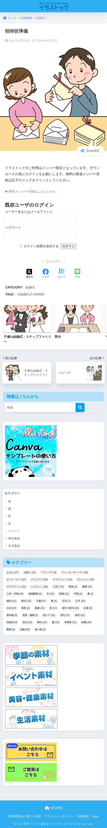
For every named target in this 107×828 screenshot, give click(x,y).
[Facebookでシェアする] (45, 273)
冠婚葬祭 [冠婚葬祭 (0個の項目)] (35, 593)
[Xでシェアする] (29, 273)
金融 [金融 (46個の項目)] (25, 629)
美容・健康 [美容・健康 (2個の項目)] (30, 615)
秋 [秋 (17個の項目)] (53, 608)
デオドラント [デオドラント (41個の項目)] (16, 586)
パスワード (13, 227)
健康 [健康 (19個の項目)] (87, 586)
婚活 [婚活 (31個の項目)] (11, 601)
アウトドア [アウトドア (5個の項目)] (48, 572)
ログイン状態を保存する (41, 246)
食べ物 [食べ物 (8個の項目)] (40, 629)
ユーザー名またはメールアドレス (29, 211)
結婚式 (30, 287)
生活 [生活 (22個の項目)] (11, 608)
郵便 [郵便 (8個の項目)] (11, 629)
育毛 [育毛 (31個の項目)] (65, 615)
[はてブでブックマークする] (61, 273)
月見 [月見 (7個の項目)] (66, 601)
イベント (14, 531)
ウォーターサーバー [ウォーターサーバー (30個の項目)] (74, 572)
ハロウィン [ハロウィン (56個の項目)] (39, 586)
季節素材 (14, 538)
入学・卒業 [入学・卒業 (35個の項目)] (15, 593)
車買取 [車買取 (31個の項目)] (70, 622)
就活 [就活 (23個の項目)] (26, 601)
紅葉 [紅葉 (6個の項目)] (88, 608)
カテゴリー (12, 493)
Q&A (95, 816)
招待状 (39, 294)
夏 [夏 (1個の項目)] (90, 593)
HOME (53, 807)
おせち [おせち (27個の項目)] (13, 572)
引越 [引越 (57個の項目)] (41, 601)
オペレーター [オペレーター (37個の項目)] (16, 579)
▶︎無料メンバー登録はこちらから (30, 191)
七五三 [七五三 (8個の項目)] (58, 586)
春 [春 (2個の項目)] (54, 601)
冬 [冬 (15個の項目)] (50, 593)
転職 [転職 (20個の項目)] (86, 622)
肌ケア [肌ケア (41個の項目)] (49, 615)
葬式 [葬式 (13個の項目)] (42, 622)
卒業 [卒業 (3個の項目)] (78, 593)
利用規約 (83, 816)
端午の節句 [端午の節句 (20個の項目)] (70, 608)
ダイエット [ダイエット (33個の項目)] (85, 579)
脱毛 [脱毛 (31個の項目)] (80, 615)
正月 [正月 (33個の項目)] (80, 601)
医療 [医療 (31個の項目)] (64, 593)
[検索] (80, 407)
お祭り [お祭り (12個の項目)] (30, 572)
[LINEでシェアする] (77, 273)
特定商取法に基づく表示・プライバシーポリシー (41, 816)
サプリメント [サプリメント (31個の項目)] (62, 579)
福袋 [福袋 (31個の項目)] (40, 608)
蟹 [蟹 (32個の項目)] (55, 622)
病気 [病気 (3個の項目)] (25, 608)
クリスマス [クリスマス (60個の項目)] (39, 579)
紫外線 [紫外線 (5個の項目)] (12, 615)
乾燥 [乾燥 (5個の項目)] (73, 586)
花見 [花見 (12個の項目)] (27, 622)
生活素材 (14, 545)
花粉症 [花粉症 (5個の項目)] (12, 622)
